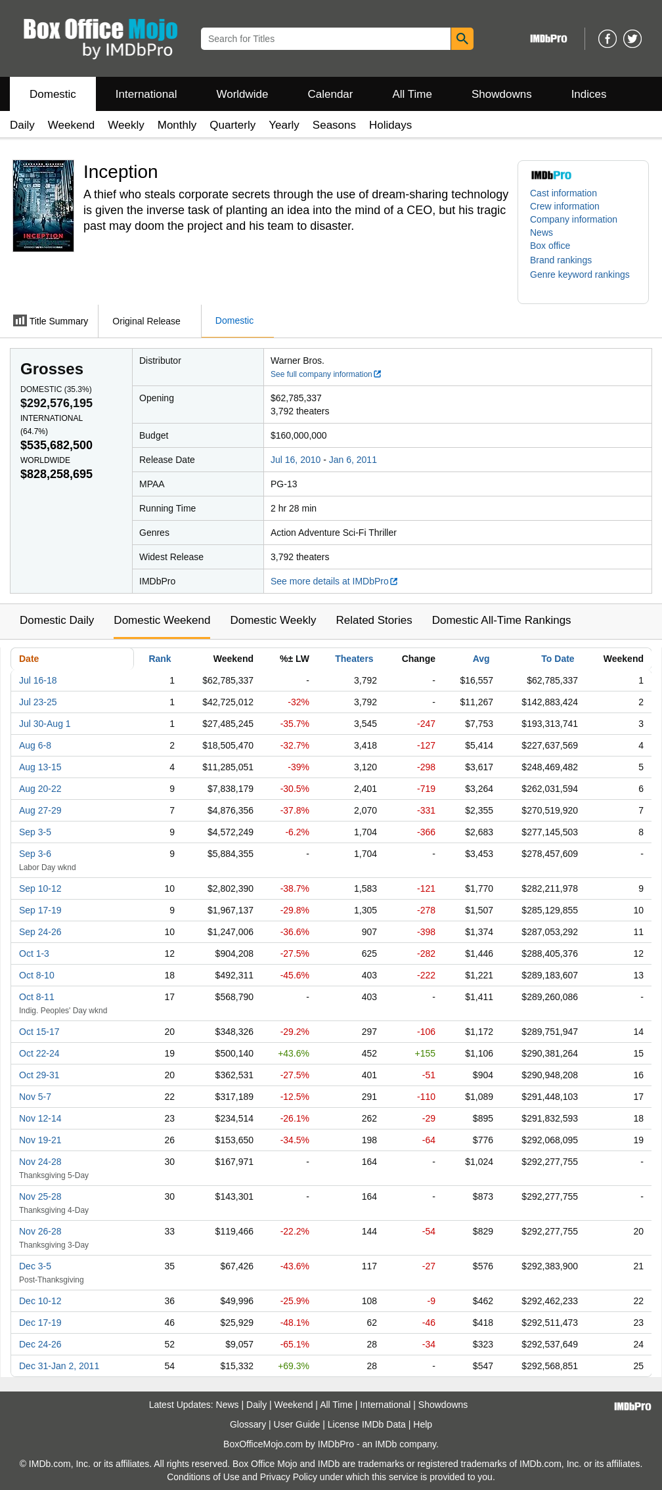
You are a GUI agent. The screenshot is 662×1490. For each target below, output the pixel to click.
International (146, 94)
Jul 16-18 (38, 680)
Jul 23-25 (38, 702)
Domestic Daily (57, 620)
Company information (573, 219)
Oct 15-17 (39, 1031)
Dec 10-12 (40, 1301)
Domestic (53, 94)
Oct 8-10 (37, 975)
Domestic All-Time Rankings (501, 620)
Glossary (248, 1424)
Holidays (390, 125)
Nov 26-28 (40, 1231)
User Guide (297, 1424)
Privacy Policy (288, 1477)
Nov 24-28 (40, 1161)
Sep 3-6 (35, 853)
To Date (557, 658)
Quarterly (232, 125)
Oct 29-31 (39, 1075)
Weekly (126, 125)
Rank (159, 658)
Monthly (177, 125)
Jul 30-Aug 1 (45, 723)
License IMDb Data (367, 1424)
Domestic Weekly (273, 620)
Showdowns (502, 94)
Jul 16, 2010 (295, 459)
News (541, 232)
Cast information (563, 193)
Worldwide (242, 94)
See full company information (326, 374)
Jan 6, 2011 (353, 459)
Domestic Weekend (162, 620)
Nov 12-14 (40, 1118)
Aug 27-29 (40, 810)
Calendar (330, 94)
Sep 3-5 (35, 832)
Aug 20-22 (40, 788)
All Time (412, 94)
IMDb (386, 1444)
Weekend (71, 125)
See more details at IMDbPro (335, 581)
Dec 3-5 (35, 1266)
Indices (589, 94)
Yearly (284, 125)
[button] (567, 260)
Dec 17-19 (40, 1322)
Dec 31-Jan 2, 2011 (59, 1366)
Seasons (334, 125)
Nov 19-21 (40, 1140)
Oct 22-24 (39, 1053)
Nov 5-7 (35, 1096)
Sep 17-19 (40, 910)
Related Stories (374, 620)
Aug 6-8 (35, 745)
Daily (22, 125)
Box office (550, 245)
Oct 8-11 (37, 997)
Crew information (565, 206)
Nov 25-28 (40, 1196)
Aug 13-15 (40, 767)
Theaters (354, 658)
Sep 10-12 (40, 888)
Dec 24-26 (40, 1344)
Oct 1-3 (34, 953)
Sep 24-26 (40, 932)
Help (422, 1424)
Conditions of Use (203, 1477)
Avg (481, 658)
